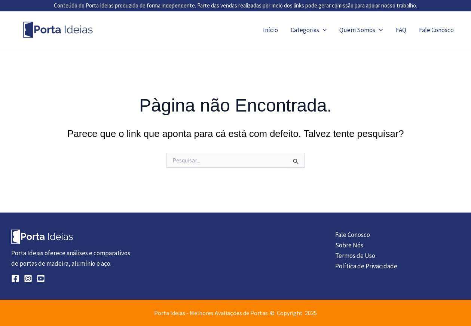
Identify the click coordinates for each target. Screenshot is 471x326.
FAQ (401, 30)
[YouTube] (41, 278)
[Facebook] (15, 278)
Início (270, 30)
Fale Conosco (436, 30)
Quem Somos (361, 30)
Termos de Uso (355, 256)
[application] (323, 30)
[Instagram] (28, 278)
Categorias (309, 30)
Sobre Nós (349, 245)
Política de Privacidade (366, 266)
